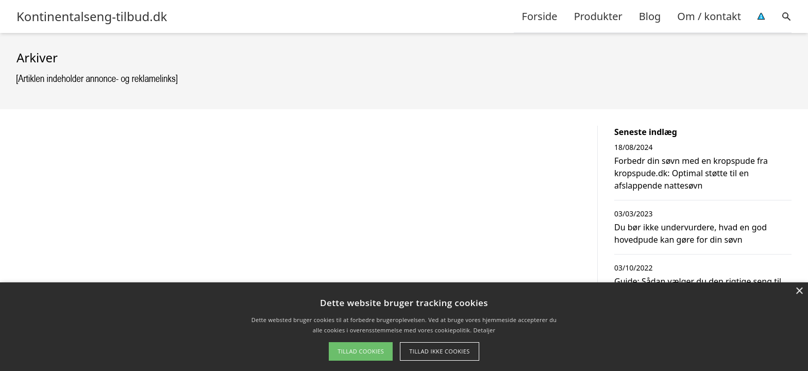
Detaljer (485, 330)
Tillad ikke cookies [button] (439, 351)
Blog (650, 16)
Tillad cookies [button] (361, 351)
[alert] (404, 326)
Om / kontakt (709, 16)
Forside (540, 16)
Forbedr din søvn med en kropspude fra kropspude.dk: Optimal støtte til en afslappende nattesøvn (691, 173)
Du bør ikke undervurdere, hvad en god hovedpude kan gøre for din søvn (690, 233)
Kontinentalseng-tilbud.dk (91, 16)
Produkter (598, 16)
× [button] (799, 291)
